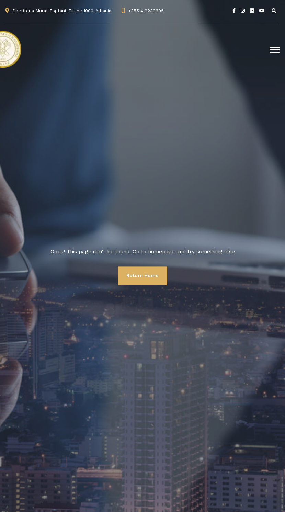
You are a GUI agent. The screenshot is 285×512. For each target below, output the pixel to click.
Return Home (142, 275)
